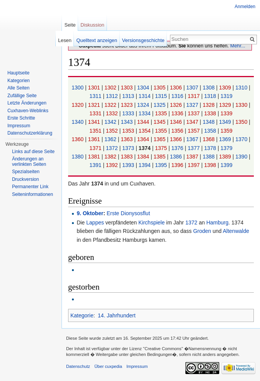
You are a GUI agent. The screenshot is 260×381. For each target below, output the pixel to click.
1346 (176, 122)
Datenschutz (78, 366)
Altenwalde (236, 231)
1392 (112, 165)
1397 (194, 165)
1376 (178, 148)
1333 (129, 113)
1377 (194, 148)
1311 (96, 96)
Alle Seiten (18, 88)
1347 (193, 122)
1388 (209, 156)
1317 (194, 96)
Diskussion (92, 25)
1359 (226, 131)
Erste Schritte (21, 118)
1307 (193, 87)
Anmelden (245, 6)
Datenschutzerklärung (29, 133)
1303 (127, 87)
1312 (112, 96)
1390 (242, 156)
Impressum (18, 125)
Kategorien (18, 80)
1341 (95, 122)
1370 (242, 139)
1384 (144, 156)
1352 (112, 131)
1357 (194, 131)
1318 (211, 96)
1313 (129, 96)
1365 (160, 139)
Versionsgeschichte (143, 40)
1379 (226, 148)
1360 (78, 139)
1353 (129, 131)
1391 (96, 165)
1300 (78, 87)
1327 (193, 105)
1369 (225, 139)
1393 (129, 165)
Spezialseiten (25, 171)
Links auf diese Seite (33, 151)
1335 (161, 113)
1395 (161, 165)
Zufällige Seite (22, 95)
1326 (176, 105)
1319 (226, 96)
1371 (96, 148)
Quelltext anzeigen (97, 40)
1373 (129, 148)
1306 (176, 87)
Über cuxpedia (108, 366)
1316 (178, 96)
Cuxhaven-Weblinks (27, 110)
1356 (178, 131)
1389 (225, 156)
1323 (127, 105)
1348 (209, 122)
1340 (78, 122)
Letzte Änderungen (26, 103)
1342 (111, 122)
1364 (144, 139)
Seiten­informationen (32, 194)
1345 (160, 122)
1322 (111, 105)
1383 (127, 156)
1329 (225, 105)
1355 (161, 131)
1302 (111, 87)
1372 (112, 148)
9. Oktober (90, 213)
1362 (111, 139)
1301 (95, 87)
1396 (178, 165)
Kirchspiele (151, 222)
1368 (209, 139)
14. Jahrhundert (116, 315)
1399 (226, 165)
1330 (242, 105)
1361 (95, 139)
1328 (209, 105)
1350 (242, 122)
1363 (127, 139)
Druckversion (25, 179)
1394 (145, 165)
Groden (202, 231)
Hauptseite (18, 73)
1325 (160, 105)
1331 (96, 113)
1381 (95, 156)
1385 (160, 156)
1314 (145, 96)
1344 (144, 122)
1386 (176, 156)
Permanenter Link (30, 186)
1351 (96, 131)
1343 (127, 122)
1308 (209, 87)
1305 (160, 87)
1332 (112, 113)
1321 (95, 105)
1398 (211, 165)
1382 (111, 156)
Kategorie (81, 315)
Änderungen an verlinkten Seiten (29, 161)
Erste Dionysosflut (128, 213)
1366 (176, 139)
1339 (226, 113)
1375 (161, 148)
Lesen (65, 40)
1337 (194, 113)
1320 (78, 105)
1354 (145, 131)
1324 (144, 105)
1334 (145, 113)
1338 (211, 113)
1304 (144, 87)
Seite (69, 25)
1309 (225, 87)
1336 (178, 113)
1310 (242, 87)
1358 (211, 131)
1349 (225, 122)
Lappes (95, 222)
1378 (211, 148)
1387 (193, 156)
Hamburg (217, 222)
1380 (78, 156)
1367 (193, 139)
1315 (161, 96)
